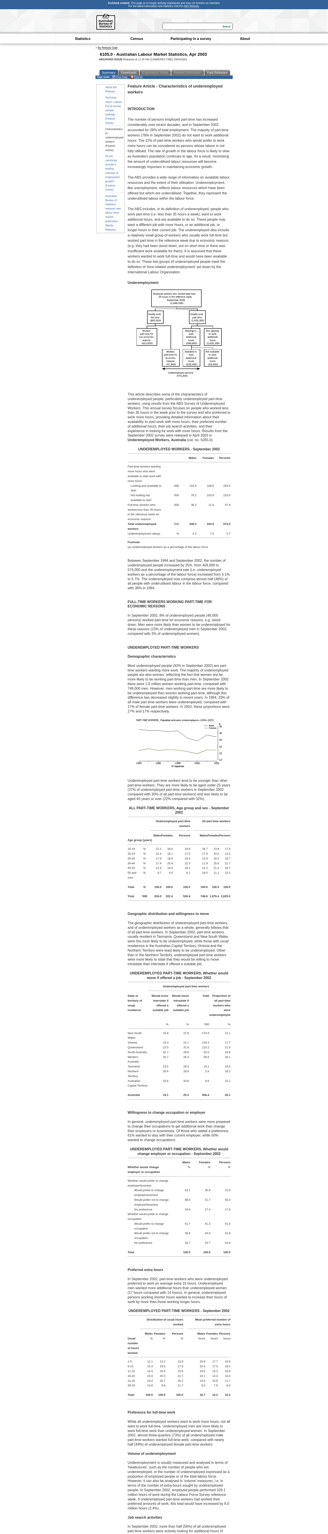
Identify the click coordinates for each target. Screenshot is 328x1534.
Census (136, 39)
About (245, 39)
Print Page (120, 77)
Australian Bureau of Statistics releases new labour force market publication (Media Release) (113, 213)
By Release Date (108, 47)
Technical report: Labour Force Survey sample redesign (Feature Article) (113, 110)
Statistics (82, 39)
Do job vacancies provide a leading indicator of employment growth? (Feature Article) (112, 173)
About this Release (111, 89)
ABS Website (191, 6)
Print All (136, 77)
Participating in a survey (191, 39)
